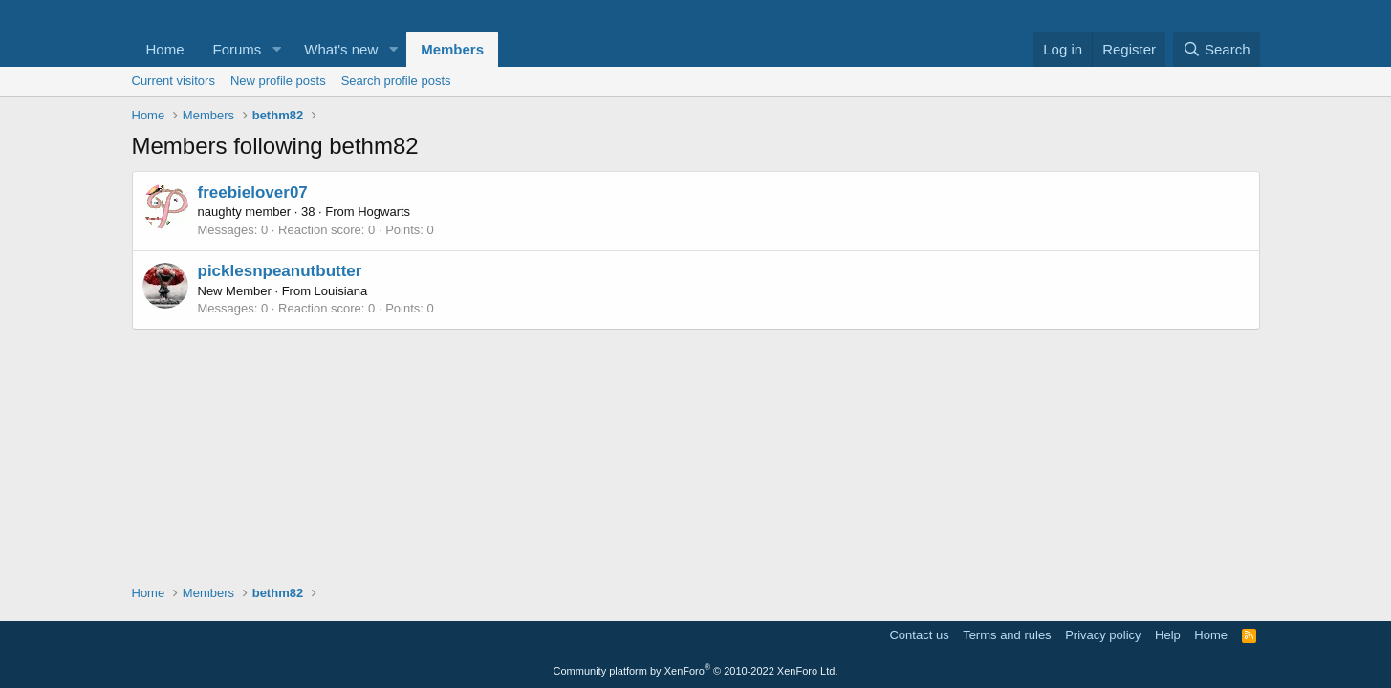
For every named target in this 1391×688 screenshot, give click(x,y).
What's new (341, 49)
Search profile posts (396, 81)
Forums (237, 49)
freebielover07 (253, 192)
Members (452, 49)
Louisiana (341, 291)
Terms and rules (1007, 635)
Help (1168, 635)
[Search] (1216, 49)
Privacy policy (1103, 635)
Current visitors (173, 81)
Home (165, 49)
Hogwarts (384, 211)
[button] (276, 49)
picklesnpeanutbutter (280, 271)
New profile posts (278, 81)
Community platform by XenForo (696, 671)
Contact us (918, 635)
